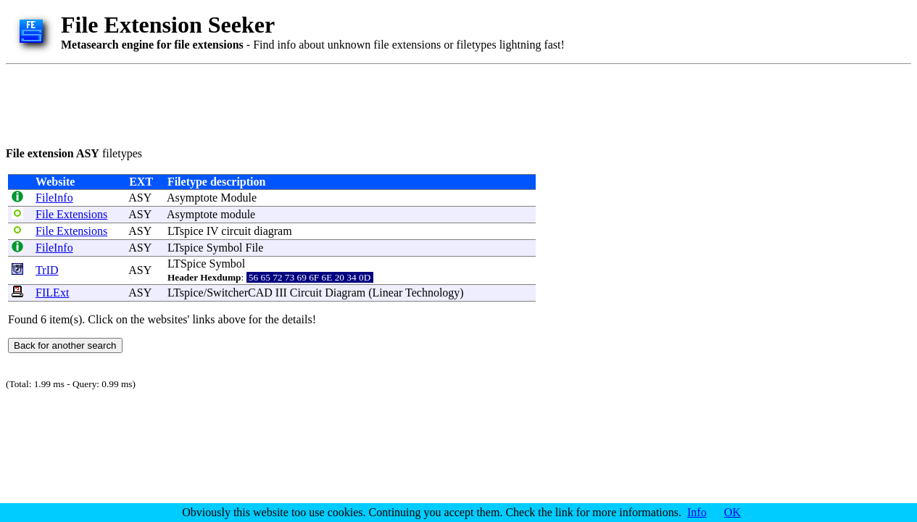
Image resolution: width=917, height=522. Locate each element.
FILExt (52, 292)
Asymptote (192, 197)
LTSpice (187, 263)
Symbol (225, 247)
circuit (236, 231)
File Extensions (71, 214)
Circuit (306, 292)
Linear (388, 292)
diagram (272, 231)
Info (697, 512)
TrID (47, 270)
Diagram (345, 292)
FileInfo (54, 197)
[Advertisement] (270, 103)
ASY (139, 197)
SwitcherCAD (240, 292)
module (237, 214)
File (255, 247)
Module (238, 197)
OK (732, 512)
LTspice (185, 231)
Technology (432, 292)
